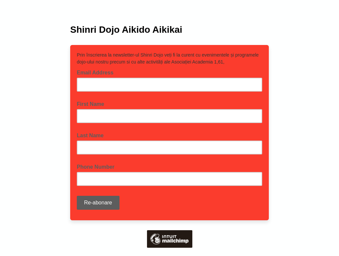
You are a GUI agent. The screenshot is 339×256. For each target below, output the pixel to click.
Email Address (97, 72)
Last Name (90, 135)
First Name (90, 104)
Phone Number (96, 167)
